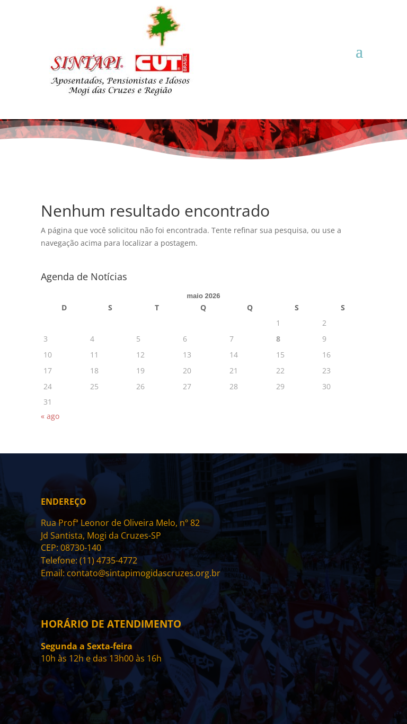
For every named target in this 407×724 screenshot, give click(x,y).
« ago (50, 416)
